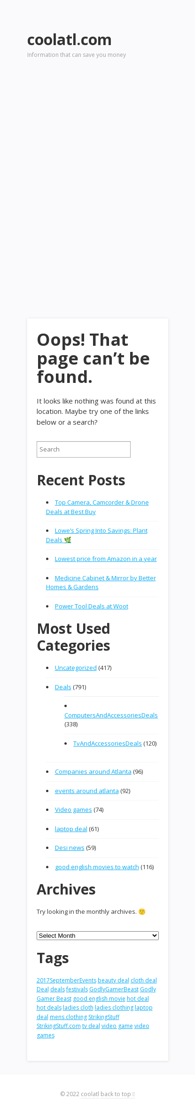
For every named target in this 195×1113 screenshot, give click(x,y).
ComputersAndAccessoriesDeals (111, 715)
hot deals (49, 1008)
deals (57, 989)
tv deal (91, 1026)
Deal (43, 989)
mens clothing (68, 1017)
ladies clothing (114, 1008)
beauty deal (113, 980)
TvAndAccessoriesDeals (107, 743)
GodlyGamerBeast (114, 989)
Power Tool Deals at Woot (91, 606)
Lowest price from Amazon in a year (106, 558)
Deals (63, 687)
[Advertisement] (97, 175)
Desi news (70, 847)
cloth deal (144, 980)
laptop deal (71, 829)
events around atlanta (87, 790)
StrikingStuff (103, 1017)
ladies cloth (78, 1008)
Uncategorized (76, 667)
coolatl (90, 1094)
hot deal (138, 999)
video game (117, 1026)
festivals (77, 989)
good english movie (99, 999)
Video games (73, 809)
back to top (117, 1094)
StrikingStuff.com (59, 1026)
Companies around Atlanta (93, 771)
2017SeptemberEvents (66, 980)
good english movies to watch (97, 867)
